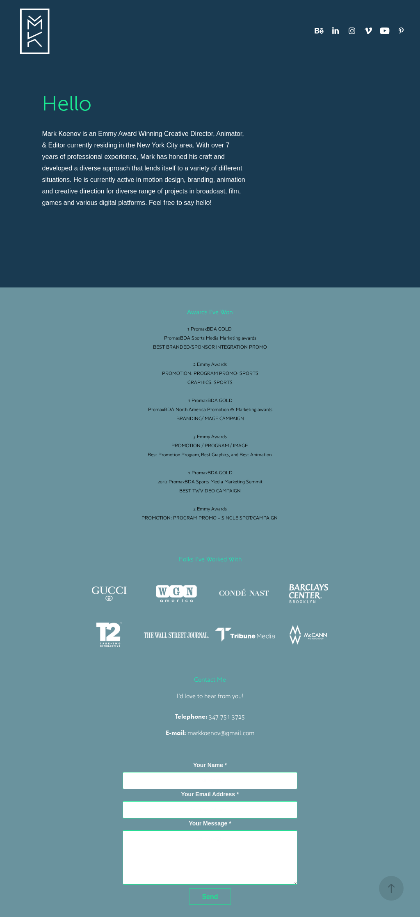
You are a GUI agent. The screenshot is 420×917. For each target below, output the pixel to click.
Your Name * (210, 765)
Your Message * (210, 823)
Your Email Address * (210, 794)
